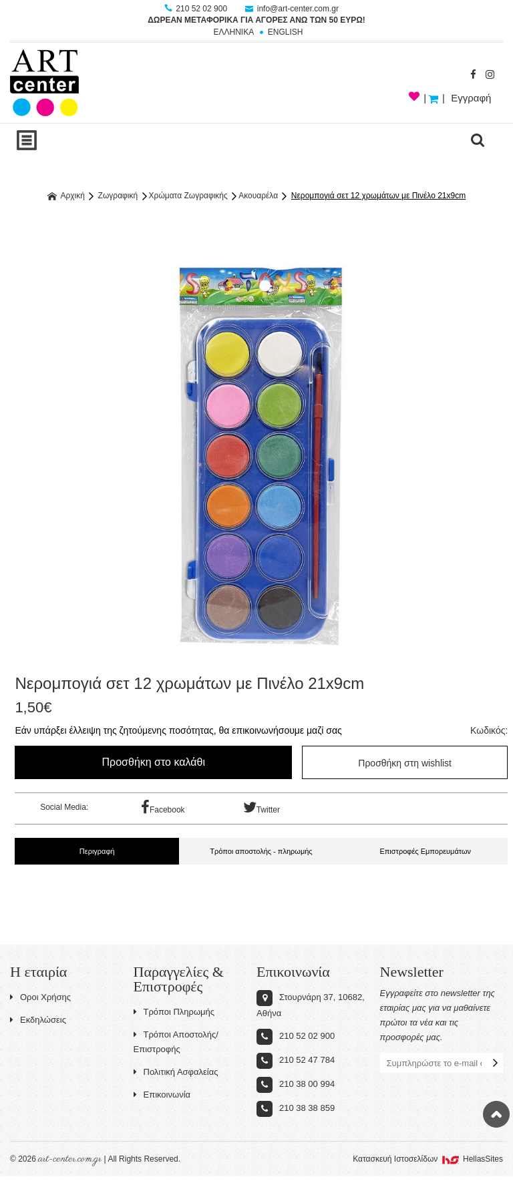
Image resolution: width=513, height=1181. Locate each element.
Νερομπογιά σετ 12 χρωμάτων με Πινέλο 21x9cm (378, 195)
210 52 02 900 (196, 8)
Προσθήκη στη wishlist (405, 763)
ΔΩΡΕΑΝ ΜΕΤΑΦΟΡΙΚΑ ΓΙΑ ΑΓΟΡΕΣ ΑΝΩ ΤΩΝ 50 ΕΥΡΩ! (256, 20)
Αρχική (66, 195)
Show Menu (26, 140)
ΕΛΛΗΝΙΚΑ (233, 32)
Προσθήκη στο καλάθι (153, 762)
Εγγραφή (471, 97)
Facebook (163, 807)
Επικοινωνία (162, 1095)
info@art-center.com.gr (292, 8)
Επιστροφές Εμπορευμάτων (425, 851)
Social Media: (64, 807)
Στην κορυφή (496, 1114)
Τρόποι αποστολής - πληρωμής (261, 851)
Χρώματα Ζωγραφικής (188, 195)
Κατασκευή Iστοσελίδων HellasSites (428, 1159)
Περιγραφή (97, 851)
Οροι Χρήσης (40, 997)
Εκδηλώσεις (38, 1020)
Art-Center (44, 83)
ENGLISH (285, 32)
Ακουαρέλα (258, 195)
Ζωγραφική (118, 195)
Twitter (261, 807)
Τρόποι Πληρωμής (174, 1012)
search (477, 140)
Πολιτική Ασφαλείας (176, 1072)
